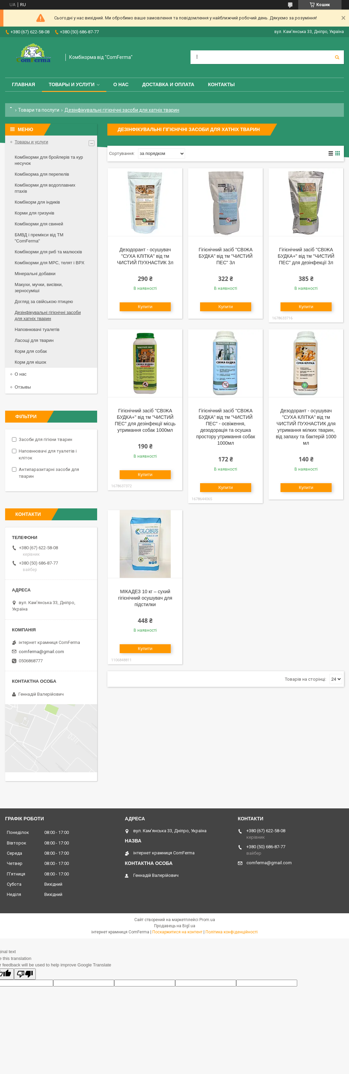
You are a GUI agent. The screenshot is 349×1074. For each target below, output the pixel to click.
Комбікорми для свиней (39, 223)
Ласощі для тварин (34, 340)
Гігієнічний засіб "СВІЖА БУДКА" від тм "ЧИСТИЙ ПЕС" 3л (226, 256)
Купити (145, 306)
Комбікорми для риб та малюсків (48, 251)
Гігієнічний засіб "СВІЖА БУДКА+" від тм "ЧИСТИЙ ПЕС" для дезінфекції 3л (306, 256)
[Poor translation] (25, 974)
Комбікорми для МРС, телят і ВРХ (50, 262)
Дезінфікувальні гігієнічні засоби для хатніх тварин (48, 315)
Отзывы (23, 387)
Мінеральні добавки (35, 273)
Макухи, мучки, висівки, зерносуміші (39, 287)
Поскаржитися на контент (177, 932)
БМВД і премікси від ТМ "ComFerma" (39, 237)
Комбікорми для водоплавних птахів (45, 188)
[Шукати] (337, 57)
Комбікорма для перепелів (42, 174)
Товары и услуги (72, 84)
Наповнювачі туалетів (37, 329)
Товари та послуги (38, 110)
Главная (23, 84)
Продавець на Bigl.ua (174, 925)
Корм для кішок (30, 362)
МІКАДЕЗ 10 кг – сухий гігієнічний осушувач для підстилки (145, 598)
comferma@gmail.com (41, 651)
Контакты (221, 84)
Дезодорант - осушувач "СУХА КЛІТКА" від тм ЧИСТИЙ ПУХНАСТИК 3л (145, 256)
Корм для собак (31, 351)
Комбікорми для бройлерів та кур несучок (49, 160)
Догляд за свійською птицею (44, 301)
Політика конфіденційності (232, 932)
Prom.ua (207, 919)
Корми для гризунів (34, 213)
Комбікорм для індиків (37, 202)
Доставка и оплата (168, 84)
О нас (120, 84)
